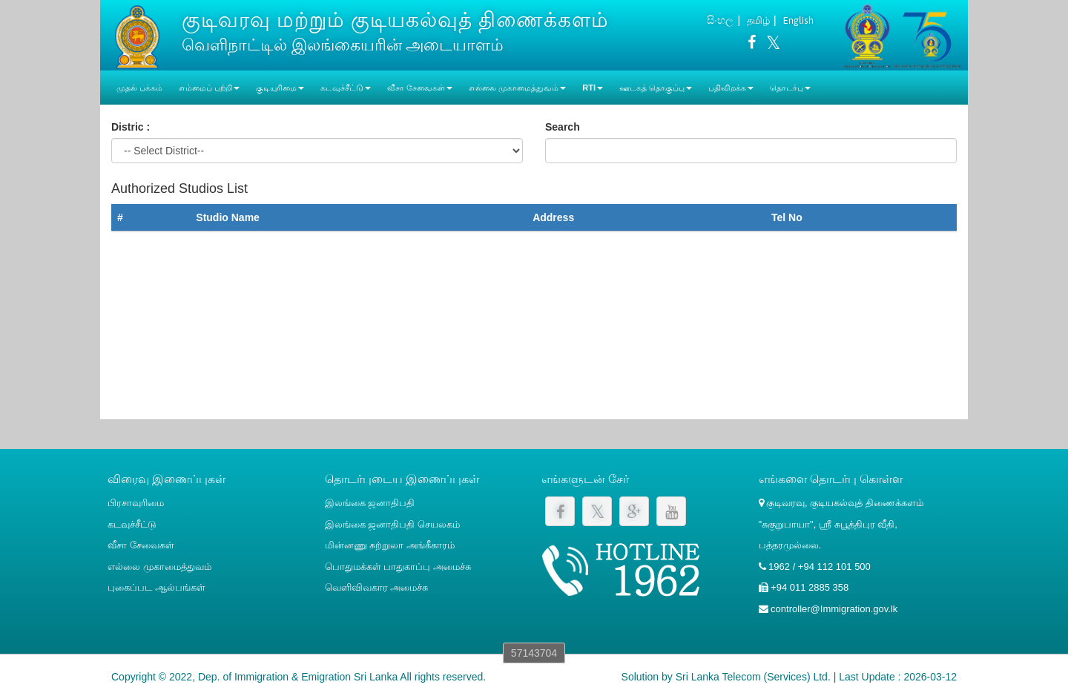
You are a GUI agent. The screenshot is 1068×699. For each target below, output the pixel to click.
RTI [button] (592, 87)
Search (562, 127)
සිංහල (720, 20)
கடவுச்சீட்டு (132, 524)
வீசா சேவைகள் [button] (419, 87)
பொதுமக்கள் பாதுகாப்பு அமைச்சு (398, 566)
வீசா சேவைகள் (141, 545)
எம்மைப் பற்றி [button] (209, 87)
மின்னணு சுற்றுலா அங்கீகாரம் (390, 545)
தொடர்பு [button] (790, 87)
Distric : (130, 127)
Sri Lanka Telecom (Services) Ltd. (753, 677)
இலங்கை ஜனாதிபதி (370, 502)
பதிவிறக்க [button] (731, 87)
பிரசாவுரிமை (136, 502)
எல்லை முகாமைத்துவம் (159, 566)
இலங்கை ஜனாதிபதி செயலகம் (392, 524)
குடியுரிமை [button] (280, 87)
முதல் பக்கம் (139, 87)
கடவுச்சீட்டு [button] (345, 87)
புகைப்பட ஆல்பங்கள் (156, 587)
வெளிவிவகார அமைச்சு (377, 587)
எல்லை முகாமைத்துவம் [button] (517, 87)
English (798, 20)
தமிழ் (758, 20)
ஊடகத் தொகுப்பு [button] (655, 87)
